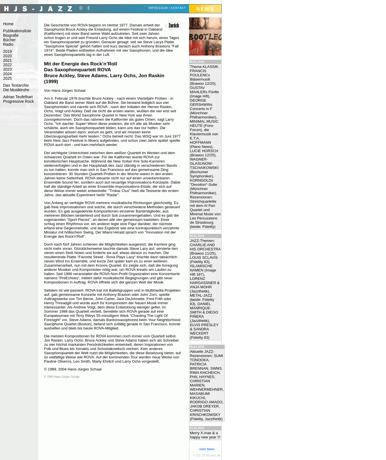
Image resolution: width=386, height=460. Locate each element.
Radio (8, 44)
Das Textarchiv (16, 85)
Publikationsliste (17, 31)
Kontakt (178, 8)
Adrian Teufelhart (18, 97)
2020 (7, 56)
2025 (7, 78)
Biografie (11, 35)
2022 (7, 65)
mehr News (206, 449)
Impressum (158, 8)
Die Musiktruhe (16, 90)
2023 (7, 69)
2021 (7, 60)
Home (8, 24)
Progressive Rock (18, 101)
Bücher (9, 40)
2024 (7, 74)
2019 (7, 51)
